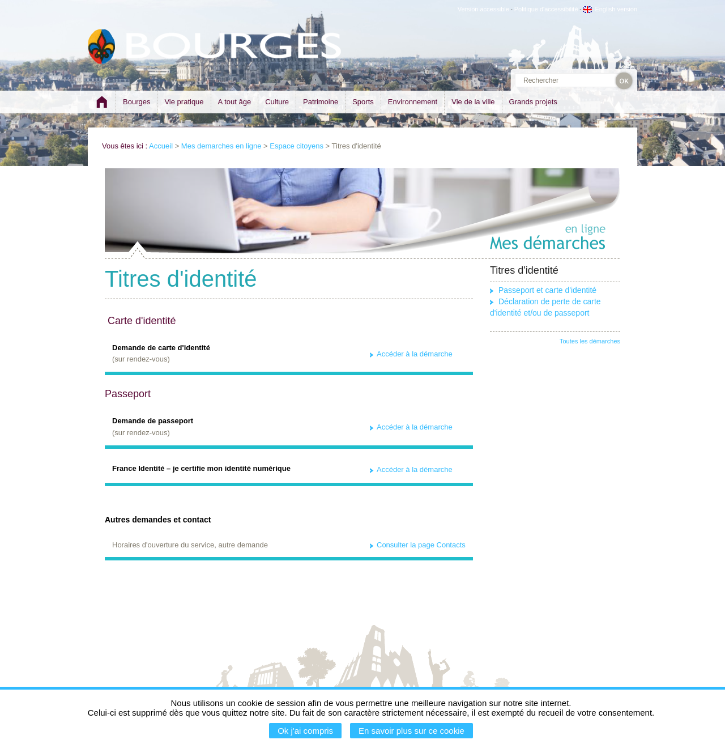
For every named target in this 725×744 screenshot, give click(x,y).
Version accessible (483, 9)
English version (610, 9)
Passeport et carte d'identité (547, 290)
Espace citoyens (296, 146)
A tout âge (234, 101)
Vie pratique (183, 101)
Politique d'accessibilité (546, 9)
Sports (363, 101)
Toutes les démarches (590, 341)
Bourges (136, 101)
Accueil (161, 146)
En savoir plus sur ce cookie (411, 731)
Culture (277, 101)
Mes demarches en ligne (221, 146)
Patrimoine (320, 101)
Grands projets (533, 101)
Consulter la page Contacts (421, 545)
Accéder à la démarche (415, 354)
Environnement (412, 101)
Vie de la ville (472, 101)
